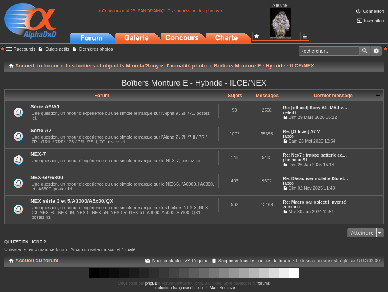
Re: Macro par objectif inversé (314, 202)
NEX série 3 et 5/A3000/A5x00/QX (71, 201)
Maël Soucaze (222, 288)
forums (264, 283)
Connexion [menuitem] (373, 11)
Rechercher (365, 51)
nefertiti (290, 112)
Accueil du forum (37, 260)
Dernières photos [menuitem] (96, 49)
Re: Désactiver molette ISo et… (315, 178)
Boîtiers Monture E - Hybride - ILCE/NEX (193, 82)
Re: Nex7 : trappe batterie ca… (315, 155)
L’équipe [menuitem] (200, 260)
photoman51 (295, 159)
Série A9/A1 (45, 107)
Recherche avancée (376, 51)
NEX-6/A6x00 (46, 177)
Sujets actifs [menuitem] (57, 49)
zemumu (291, 206)
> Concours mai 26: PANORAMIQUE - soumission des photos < (160, 10)
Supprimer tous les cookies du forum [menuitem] (254, 260)
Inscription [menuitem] (374, 20)
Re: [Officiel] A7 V (301, 131)
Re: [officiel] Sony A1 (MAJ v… (315, 107)
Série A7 (40, 130)
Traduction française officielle (178, 288)
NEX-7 (38, 154)
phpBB (152, 283)
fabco (288, 136)
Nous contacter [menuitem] (167, 260)
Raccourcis (24, 49)
